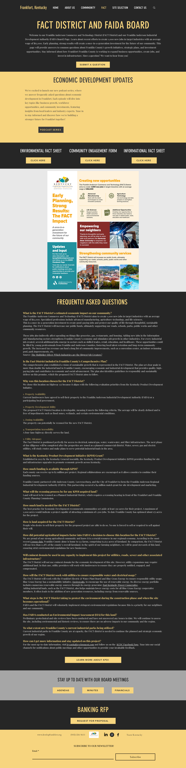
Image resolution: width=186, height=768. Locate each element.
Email (35, 751)
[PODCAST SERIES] (51, 130)
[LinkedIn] (106, 735)
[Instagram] (112, 735)
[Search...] (159, 7)
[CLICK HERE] (38, 160)
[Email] (72, 756)
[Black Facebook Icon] (118, 735)
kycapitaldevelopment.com (80, 644)
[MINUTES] (93, 690)
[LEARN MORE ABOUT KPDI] (93, 660)
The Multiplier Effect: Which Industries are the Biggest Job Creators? (66, 354)
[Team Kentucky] (135, 734)
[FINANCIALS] (122, 690)
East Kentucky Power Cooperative (120, 585)
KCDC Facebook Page (127, 644)
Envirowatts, (79, 581)
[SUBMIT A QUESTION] (93, 65)
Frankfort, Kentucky (33, 7)
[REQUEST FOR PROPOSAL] (93, 721)
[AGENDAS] (63, 690)
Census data (36, 541)
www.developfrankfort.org (49, 734)
